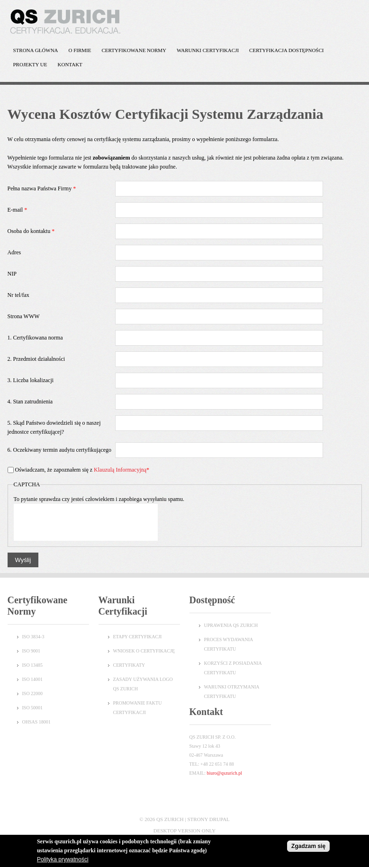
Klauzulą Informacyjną (120, 469)
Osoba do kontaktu (31, 231)
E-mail (17, 209)
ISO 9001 (31, 650)
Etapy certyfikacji (137, 636)
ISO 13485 (32, 665)
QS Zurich (170, 819)
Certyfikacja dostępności (284, 52)
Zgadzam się (308, 846)
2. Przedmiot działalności (36, 359)
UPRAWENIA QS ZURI (228, 625)
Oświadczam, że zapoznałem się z (82, 469)
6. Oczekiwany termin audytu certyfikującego (60, 450)
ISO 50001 (32, 707)
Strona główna (35, 50)
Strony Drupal (208, 819)
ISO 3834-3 (33, 636)
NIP (12, 273)
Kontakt (70, 64)
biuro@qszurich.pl (224, 773)
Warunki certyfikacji (205, 52)
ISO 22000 (32, 693)
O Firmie (77, 52)
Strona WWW (24, 316)
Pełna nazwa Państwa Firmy (42, 188)
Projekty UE (28, 67)
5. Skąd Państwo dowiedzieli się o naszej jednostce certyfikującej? (54, 427)
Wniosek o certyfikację (144, 650)
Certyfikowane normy (132, 52)
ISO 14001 (32, 679)
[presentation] (86, 522)
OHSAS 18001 (36, 721)
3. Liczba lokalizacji (31, 380)
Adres (14, 252)
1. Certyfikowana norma (35, 337)
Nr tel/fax (18, 295)
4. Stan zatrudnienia (30, 401)
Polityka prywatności (63, 859)
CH (254, 625)
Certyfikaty (129, 665)
